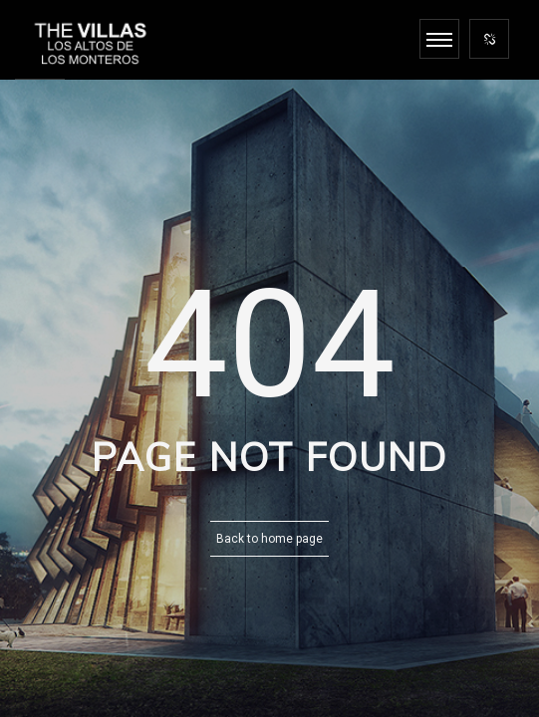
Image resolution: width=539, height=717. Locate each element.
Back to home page (269, 539)
